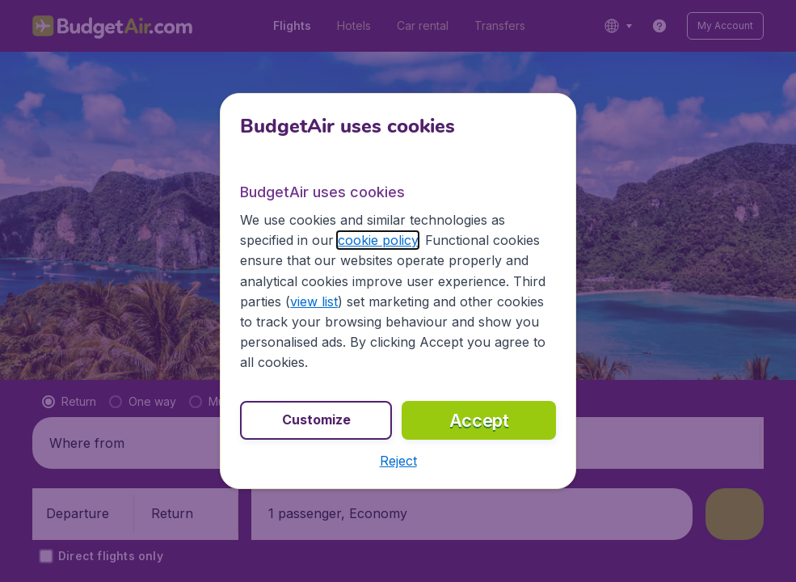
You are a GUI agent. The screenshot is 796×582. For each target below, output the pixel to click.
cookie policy (378, 240)
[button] (398, 461)
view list (314, 301)
